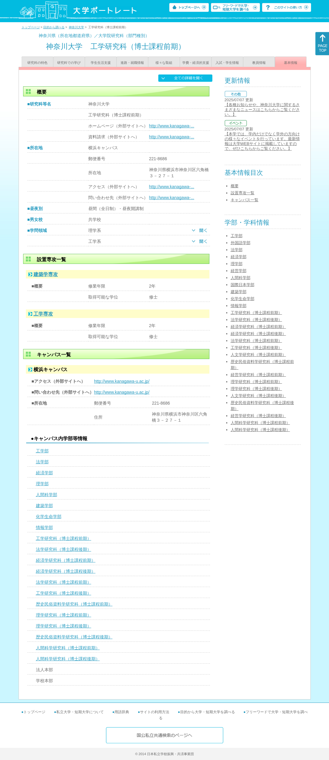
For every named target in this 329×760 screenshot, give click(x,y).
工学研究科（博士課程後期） (63, 593)
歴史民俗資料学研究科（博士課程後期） (74, 636)
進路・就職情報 (132, 62)
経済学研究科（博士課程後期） (66, 571)
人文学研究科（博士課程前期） (258, 354)
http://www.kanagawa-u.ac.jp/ (121, 381)
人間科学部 (46, 494)
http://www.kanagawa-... (171, 125)
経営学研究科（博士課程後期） (258, 415)
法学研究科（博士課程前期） (63, 582)
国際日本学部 (242, 284)
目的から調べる (54, 27)
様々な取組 (164, 62)
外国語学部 (240, 242)
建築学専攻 (45, 274)
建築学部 (44, 505)
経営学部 (239, 270)
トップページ (31, 27)
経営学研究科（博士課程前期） (258, 374)
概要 (235, 186)
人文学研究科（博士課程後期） (258, 395)
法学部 (42, 461)
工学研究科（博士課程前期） (63, 538)
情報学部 (44, 527)
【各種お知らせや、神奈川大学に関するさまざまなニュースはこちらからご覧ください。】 (262, 109)
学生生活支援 (101, 62)
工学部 (42, 450)
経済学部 (44, 472)
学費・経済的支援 (195, 62)
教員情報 (259, 62)
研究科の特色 (37, 62)
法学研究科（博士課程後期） (63, 549)
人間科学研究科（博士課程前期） (68, 647)
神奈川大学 (76, 27)
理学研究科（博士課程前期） (63, 615)
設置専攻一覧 (242, 193)
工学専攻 (43, 313)
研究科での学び (69, 62)
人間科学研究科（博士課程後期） (68, 658)
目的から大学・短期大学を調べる (207, 712)
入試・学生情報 (227, 62)
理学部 (42, 483)
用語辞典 (121, 712)
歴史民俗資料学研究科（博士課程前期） (74, 604)
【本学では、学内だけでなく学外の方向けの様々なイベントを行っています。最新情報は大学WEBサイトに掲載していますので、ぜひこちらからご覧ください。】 (262, 141)
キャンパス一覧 (244, 200)
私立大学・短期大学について (80, 712)
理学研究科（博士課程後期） (63, 626)
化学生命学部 (48, 516)
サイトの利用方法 (154, 712)
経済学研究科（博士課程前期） (66, 560)
